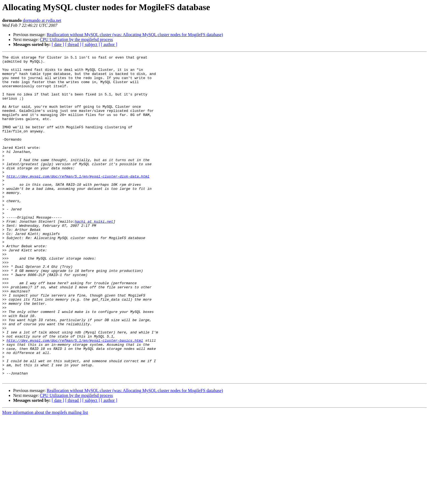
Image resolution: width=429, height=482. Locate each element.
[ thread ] (73, 44)
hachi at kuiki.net (94, 254)
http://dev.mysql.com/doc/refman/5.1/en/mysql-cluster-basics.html (75, 397)
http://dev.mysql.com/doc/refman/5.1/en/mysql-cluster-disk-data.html (78, 200)
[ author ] (109, 44)
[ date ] (58, 44)
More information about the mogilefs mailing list (45, 477)
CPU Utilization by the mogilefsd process (76, 39)
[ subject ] (91, 44)
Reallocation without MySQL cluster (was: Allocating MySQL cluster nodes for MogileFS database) (135, 34)
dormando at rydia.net (42, 20)
